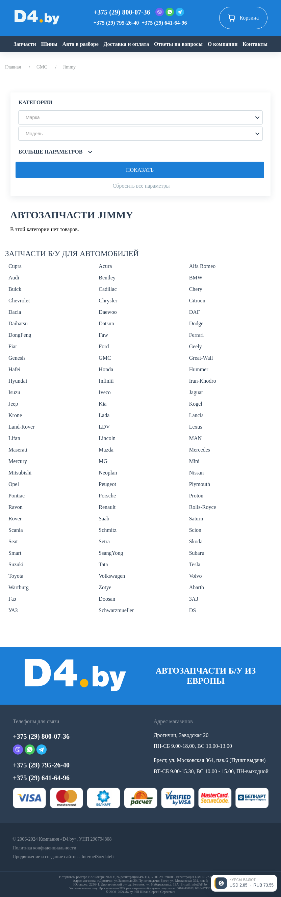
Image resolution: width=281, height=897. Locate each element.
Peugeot (107, 484)
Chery (195, 289)
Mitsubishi (19, 472)
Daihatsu (18, 323)
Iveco (105, 392)
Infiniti (106, 381)
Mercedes (199, 450)
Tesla (195, 564)
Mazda (106, 450)
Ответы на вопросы (178, 44)
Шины (49, 44)
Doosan (107, 599)
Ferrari (196, 335)
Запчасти (25, 44)
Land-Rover (21, 427)
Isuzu (14, 392)
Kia (102, 404)
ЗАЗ (193, 599)
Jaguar (196, 392)
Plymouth (199, 484)
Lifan (14, 438)
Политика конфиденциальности (44, 847)
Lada (104, 415)
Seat (13, 541)
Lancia (196, 415)
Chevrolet (19, 300)
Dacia (14, 312)
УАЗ (13, 610)
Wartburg (18, 587)
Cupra (15, 266)
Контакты (254, 44)
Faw (103, 335)
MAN (195, 438)
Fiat (12, 346)
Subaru (196, 553)
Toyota (15, 576)
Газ (12, 599)
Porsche (107, 495)
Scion (195, 530)
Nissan (196, 472)
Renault (107, 507)
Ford (104, 346)
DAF (194, 312)
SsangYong (111, 553)
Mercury (17, 461)
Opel (13, 484)
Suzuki (15, 564)
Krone (15, 415)
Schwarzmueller (116, 610)
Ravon (15, 507)
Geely (195, 346)
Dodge (196, 323)
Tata (103, 564)
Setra (104, 541)
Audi (13, 277)
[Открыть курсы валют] (244, 883)
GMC (41, 67)
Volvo (195, 576)
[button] (140, 117)
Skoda (196, 541)
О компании (223, 44)
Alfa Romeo (202, 266)
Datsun (106, 323)
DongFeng (19, 335)
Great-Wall (201, 358)
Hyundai (17, 381)
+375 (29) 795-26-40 (116, 23)
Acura (105, 266)
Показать (140, 170)
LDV (104, 427)
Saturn (196, 518)
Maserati (17, 450)
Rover (15, 518)
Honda (106, 369)
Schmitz (107, 530)
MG (103, 461)
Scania (15, 530)
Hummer (198, 369)
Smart (14, 553)
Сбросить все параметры (141, 186)
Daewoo (108, 312)
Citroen (197, 300)
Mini (194, 461)
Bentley (107, 277)
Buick (14, 289)
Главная (13, 67)
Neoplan (108, 472)
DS (192, 610)
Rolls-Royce (202, 507)
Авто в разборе (80, 44)
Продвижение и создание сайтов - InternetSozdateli (63, 856)
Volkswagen (112, 576)
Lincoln (107, 438)
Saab (104, 518)
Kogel (195, 404)
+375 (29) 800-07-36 (122, 12)
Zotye (105, 587)
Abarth (196, 587)
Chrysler (108, 300)
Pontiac (16, 495)
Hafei (14, 369)
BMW (196, 277)
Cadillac (108, 289)
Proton (196, 495)
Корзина (243, 18)
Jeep (13, 404)
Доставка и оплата (126, 44)
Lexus (195, 427)
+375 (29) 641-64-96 (164, 23)
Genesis (17, 358)
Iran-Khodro (202, 381)
